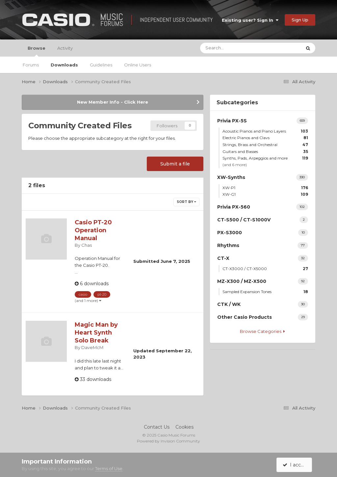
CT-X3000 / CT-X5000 (265, 268)
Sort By (186, 202)
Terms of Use (108, 468)
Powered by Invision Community (168, 441)
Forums (31, 64)
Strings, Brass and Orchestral (265, 144)
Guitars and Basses (265, 151)
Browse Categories (262, 331)
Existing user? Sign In (250, 20)
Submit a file (175, 164)
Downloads (64, 64)
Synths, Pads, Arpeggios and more (265, 158)
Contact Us (156, 427)
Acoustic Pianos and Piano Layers (265, 131)
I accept (295, 465)
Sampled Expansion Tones (265, 291)
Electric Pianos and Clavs (265, 137)
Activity (65, 48)
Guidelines (101, 64)
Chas (86, 245)
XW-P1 (265, 187)
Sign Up (300, 19)
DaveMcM (92, 347)
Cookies (184, 427)
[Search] (231, 48)
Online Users (137, 64)
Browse (36, 51)
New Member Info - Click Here (112, 102)
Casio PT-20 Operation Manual (93, 230)
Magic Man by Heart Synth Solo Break (96, 332)
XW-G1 (265, 194)
